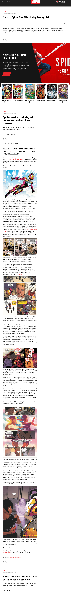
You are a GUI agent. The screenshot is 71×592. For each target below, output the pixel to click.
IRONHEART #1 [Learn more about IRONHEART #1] (11, 151)
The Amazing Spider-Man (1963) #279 (18, 101)
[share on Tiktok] (55, 585)
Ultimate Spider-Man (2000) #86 (40, 101)
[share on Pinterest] (62, 583)
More (56, 5)
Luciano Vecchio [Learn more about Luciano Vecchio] (26, 158)
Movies (38, 5)
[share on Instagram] (62, 580)
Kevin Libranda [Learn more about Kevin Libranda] (10, 159)
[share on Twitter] (59, 580)
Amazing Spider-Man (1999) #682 (51, 101)
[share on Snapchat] (59, 583)
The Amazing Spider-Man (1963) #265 (7, 101)
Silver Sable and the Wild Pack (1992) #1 (29, 101)
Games (33, 5)
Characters (27, 5)
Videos (50, 5)
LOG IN (3, 1)
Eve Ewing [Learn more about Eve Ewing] (13, 158)
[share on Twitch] (66, 583)
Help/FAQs (13, 578)
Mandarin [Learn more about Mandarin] (19, 274)
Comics (20, 5)
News (15, 5)
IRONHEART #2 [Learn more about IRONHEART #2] (7, 552)
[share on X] (66, 24)
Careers (13, 580)
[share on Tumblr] (66, 580)
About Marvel (14, 576)
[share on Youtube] (55, 583)
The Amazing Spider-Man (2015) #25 (62, 101)
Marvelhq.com (26, 580)
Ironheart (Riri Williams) (16, 557)
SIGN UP (8, 1)
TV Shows (45, 5)
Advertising (26, 576)
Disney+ (25, 578)
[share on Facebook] (64, 24)
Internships (14, 582)
